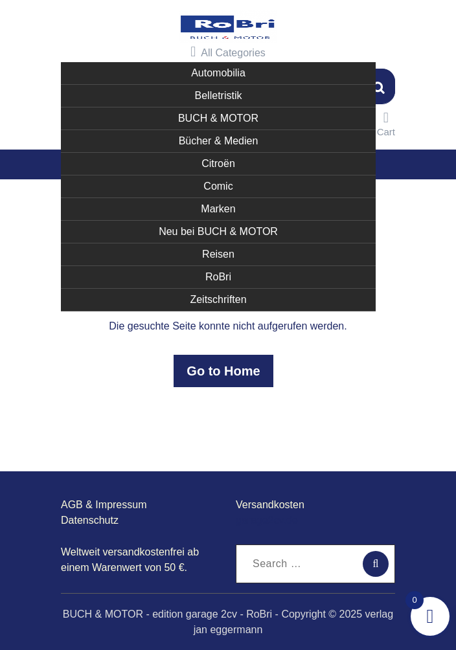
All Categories (228, 51)
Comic (218, 184)
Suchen (379, 84)
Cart (386, 122)
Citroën (218, 162)
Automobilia (218, 71)
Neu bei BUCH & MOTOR (218, 230)
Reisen (218, 252)
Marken (218, 207)
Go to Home (223, 370)
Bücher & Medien (218, 139)
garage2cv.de (267, 519)
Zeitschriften (218, 298)
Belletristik (218, 94)
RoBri (218, 275)
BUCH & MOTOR (218, 116)
